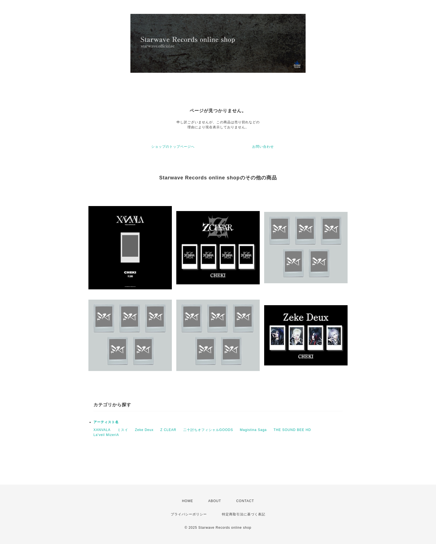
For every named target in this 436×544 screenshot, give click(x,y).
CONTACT (245, 501)
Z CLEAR (168, 430)
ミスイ (122, 430)
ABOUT (214, 501)
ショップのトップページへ (173, 147)
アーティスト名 (106, 422)
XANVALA (101, 430)
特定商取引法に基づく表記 (243, 514)
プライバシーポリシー (189, 514)
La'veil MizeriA (106, 435)
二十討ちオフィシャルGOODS (208, 430)
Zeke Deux (144, 430)
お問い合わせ (263, 147)
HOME (187, 501)
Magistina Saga (253, 430)
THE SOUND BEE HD (292, 430)
